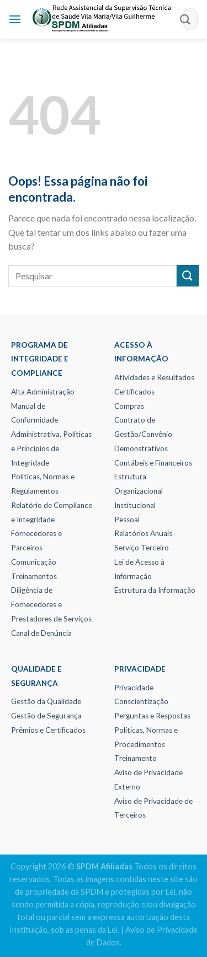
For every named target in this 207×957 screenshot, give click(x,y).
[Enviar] (185, 19)
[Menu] (15, 19)
